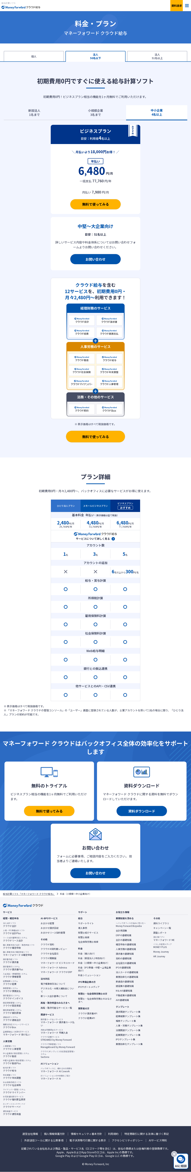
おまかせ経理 (47, 923)
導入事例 (82, 927)
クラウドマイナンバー (14, 1091)
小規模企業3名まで (95, 112)
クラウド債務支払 (12, 990)
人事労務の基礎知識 (126, 949)
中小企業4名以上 (157, 112)
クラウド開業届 (48, 958)
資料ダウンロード (141, 811)
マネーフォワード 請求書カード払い (58, 1022)
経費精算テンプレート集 (128, 1016)
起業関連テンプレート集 (128, 1034)
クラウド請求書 (11, 961)
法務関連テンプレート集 (128, 1030)
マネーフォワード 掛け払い (16, 1033)
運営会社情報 (30, 1134)
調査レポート (160, 932)
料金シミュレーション (89, 975)
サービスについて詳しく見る (93, 538)
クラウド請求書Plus (13, 968)
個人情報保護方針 (54, 1134)
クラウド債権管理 (15, 975)
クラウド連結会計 (12, 1018)
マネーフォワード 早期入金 (54, 1031)
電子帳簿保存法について (53, 983)
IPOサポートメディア (89, 986)
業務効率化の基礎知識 (127, 976)
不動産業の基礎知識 (126, 995)
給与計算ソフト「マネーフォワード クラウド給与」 (29, 893)
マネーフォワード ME (164, 938)
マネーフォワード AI (55, 1077)
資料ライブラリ (161, 923)
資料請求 (176, 5)
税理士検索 (83, 937)
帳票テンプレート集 (126, 1020)
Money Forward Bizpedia (131, 924)
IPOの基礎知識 (123, 967)
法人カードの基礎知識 (127, 972)
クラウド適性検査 (12, 1112)
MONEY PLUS (162, 945)
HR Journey (159, 956)
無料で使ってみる (95, 204)
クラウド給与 (9, 1069)
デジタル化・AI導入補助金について (57, 990)
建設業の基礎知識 (125, 986)
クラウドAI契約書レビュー (54, 948)
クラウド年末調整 (12, 1076)
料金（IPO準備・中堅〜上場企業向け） (94, 969)
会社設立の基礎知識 (126, 963)
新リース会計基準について (54, 996)
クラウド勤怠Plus (17, 1062)
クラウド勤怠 (16, 1055)
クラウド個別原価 (12, 1011)
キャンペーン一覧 (162, 927)
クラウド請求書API (87, 1013)
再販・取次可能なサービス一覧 (56, 1007)
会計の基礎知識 (123, 939)
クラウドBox (16, 1026)
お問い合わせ (95, 259)
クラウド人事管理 (12, 1047)
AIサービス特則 (158, 1140)
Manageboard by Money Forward (58, 1045)
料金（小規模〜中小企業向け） (93, 962)
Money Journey (161, 951)
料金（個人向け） (87, 953)
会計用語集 (121, 930)
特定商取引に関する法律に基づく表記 (146, 1134)
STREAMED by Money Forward (56, 1038)
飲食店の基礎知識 (125, 981)
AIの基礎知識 (122, 999)
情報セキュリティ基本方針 (86, 1134)
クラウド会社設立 (50, 953)
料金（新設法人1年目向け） (92, 958)
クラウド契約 (47, 944)
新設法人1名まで (34, 112)
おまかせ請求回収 (50, 927)
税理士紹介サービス (88, 932)
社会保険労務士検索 (88, 941)
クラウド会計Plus (14, 932)
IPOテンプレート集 (125, 1039)
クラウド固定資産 (12, 1004)
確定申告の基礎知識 (126, 944)
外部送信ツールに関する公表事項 (43, 1140)
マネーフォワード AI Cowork (56, 1070)
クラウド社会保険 (12, 1084)
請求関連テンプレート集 (128, 1011)
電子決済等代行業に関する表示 (87, 1140)
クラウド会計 (9, 924)
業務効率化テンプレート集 (129, 1044)
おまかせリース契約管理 (53, 932)
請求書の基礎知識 (125, 953)
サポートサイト (86, 923)
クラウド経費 (10, 982)
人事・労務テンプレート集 (129, 1025)
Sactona (58, 1054)
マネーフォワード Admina (54, 967)
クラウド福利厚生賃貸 (14, 1098)
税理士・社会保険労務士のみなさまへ (95, 1000)
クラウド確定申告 (19, 946)
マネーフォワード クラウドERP (56, 972)
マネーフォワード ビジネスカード (58, 962)
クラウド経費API (86, 1018)
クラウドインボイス (13, 997)
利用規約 (113, 1134)
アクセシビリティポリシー (127, 1140)
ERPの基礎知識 (123, 935)
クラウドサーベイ (14, 1105)
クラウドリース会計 (15, 939)
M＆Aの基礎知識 (124, 990)
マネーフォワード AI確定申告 (17, 953)
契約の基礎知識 (123, 958)
